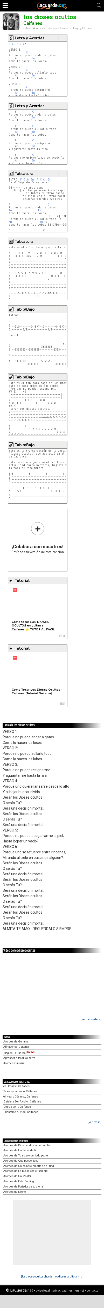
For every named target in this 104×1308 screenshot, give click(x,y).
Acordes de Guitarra (16, 1041)
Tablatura (24, 173)
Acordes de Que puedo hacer (21, 1160)
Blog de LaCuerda (19, 1053)
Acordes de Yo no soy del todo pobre (25, 1155)
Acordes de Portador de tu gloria (23, 1186)
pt (82, 1290)
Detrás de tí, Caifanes (17, 1106)
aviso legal (43, 1290)
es (71, 1290)
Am (16, 58)
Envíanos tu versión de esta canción (38, 537)
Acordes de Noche (14, 1192)
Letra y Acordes (30, 38)
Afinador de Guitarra (16, 1046)
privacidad (59, 1290)
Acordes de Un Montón (17, 1176)
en (77, 1290)
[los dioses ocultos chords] (37, 1276)
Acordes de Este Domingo (19, 1181)
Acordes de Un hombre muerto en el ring (28, 1166)
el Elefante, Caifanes (16, 1086)
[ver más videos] (91, 1019)
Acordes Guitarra (14, 1063)
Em (33, 58)
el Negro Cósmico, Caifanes (20, 1096)
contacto (92, 1290)
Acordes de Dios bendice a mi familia (26, 1145)
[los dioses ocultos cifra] (68, 1276)
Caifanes (32, 23)
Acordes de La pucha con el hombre (25, 1171)
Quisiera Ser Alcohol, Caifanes (22, 1101)
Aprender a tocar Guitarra (19, 1058)
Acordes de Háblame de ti (19, 1150)
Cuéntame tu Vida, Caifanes (20, 1112)
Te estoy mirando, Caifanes (20, 1091)
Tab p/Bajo (24, 309)
